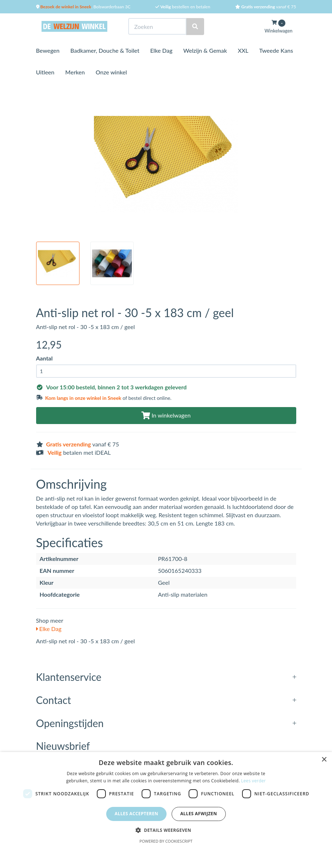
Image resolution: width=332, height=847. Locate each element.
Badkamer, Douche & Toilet (104, 50)
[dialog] (166, 799)
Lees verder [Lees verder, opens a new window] (253, 781)
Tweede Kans (276, 50)
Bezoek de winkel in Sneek (65, 6)
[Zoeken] (195, 26)
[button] (166, 829)
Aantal (44, 358)
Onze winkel (111, 72)
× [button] (324, 759)
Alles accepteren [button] (136, 814)
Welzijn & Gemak (205, 50)
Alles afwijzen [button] (198, 814)
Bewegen (48, 50)
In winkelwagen (165, 415)
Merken (75, 72)
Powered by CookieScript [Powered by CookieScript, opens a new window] (166, 841)
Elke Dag (161, 50)
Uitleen (45, 72)
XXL (243, 50)
